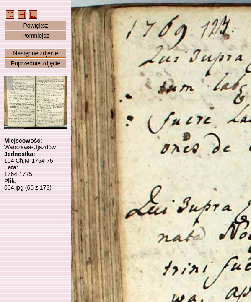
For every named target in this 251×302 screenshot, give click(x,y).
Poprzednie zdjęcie (35, 63)
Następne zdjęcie (35, 53)
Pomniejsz (35, 35)
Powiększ (35, 25)
